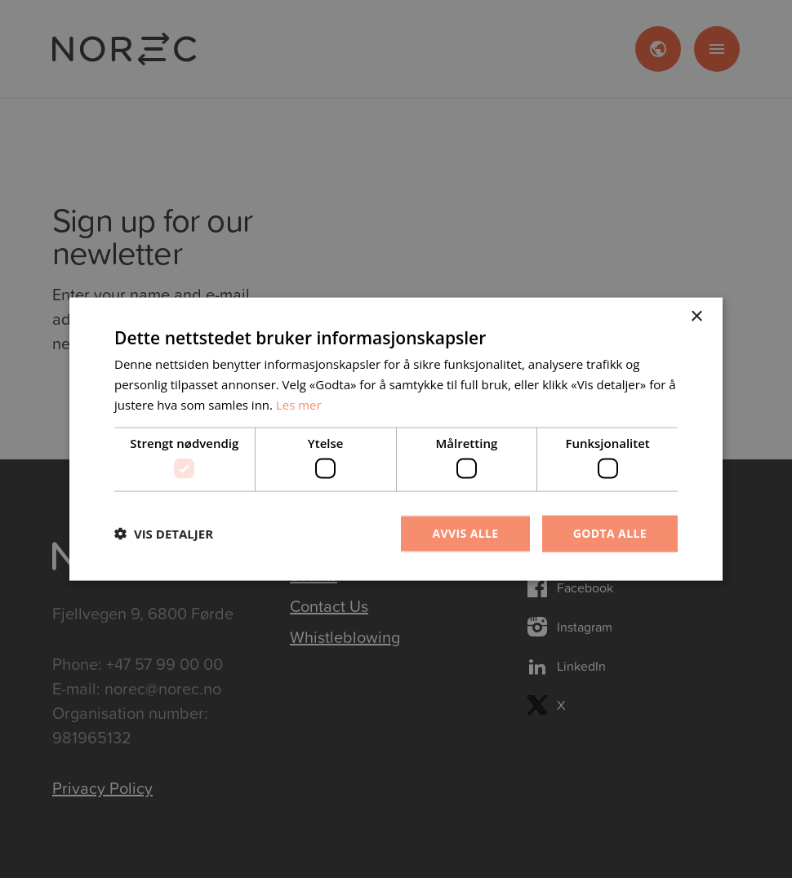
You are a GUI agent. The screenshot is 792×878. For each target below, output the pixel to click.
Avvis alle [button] (465, 533)
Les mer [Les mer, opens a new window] (299, 404)
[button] (163, 533)
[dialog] (396, 439)
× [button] (696, 317)
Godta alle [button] (610, 533)
